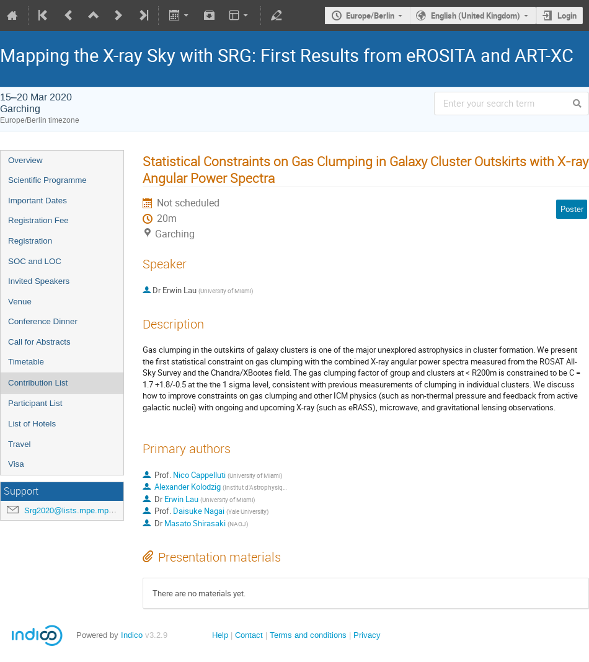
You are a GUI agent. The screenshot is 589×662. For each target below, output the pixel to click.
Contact (249, 635)
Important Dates (37, 200)
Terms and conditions (308, 635)
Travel (19, 444)
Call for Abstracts (39, 341)
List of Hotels (32, 423)
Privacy (367, 635)
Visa (16, 464)
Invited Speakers (38, 281)
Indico (132, 635)
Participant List (35, 403)
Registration (30, 240)
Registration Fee (38, 220)
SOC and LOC (34, 261)
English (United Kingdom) (475, 15)
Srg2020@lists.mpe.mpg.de (74, 510)
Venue (20, 301)
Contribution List (38, 382)
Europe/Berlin (370, 15)
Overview (25, 160)
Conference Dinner (43, 321)
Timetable (26, 361)
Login (567, 15)
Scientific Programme (47, 180)
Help (220, 635)
